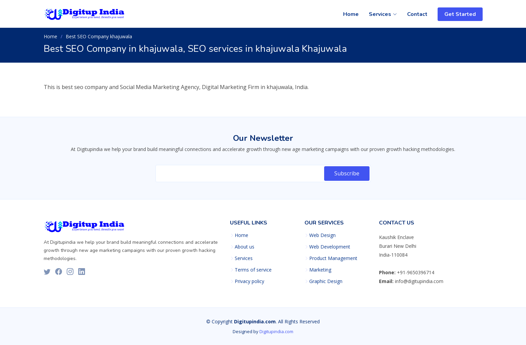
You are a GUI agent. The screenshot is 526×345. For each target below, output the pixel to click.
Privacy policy (249, 281)
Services (244, 258)
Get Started (460, 14)
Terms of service (253, 269)
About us (244, 246)
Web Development (329, 246)
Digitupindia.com (276, 331)
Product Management (333, 258)
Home (351, 14)
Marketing (320, 269)
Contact (417, 14)
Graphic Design (325, 281)
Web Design (322, 235)
